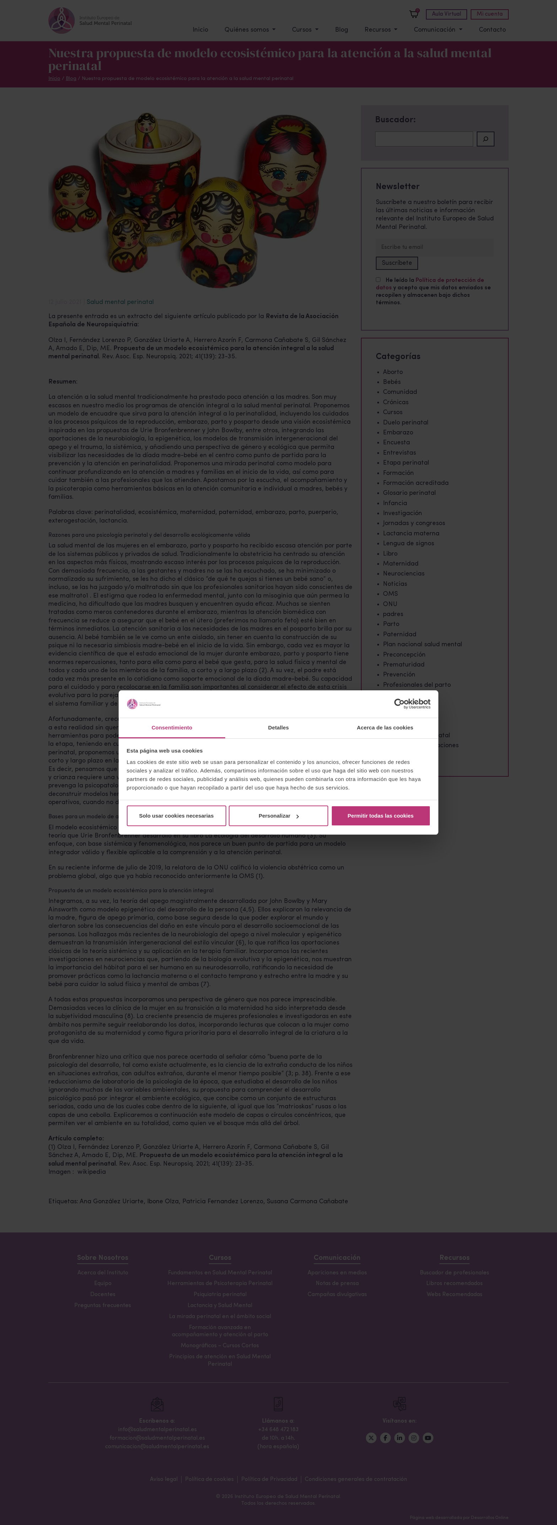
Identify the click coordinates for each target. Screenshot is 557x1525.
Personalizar (279, 816)
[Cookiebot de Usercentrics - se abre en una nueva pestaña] (399, 704)
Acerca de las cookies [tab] (385, 727)
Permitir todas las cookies (381, 816)
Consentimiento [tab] (172, 727)
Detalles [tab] (278, 727)
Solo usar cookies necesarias (176, 816)
